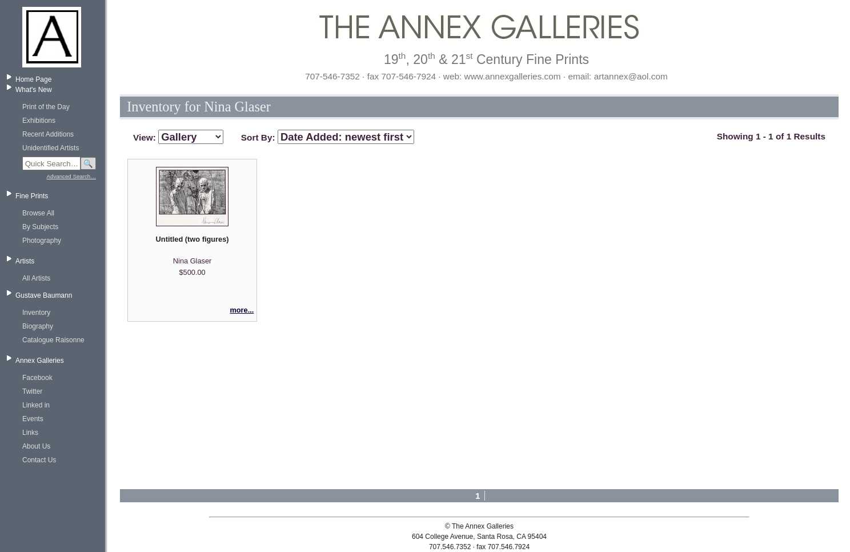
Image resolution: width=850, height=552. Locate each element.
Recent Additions (48, 134)
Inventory (36, 313)
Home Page (33, 79)
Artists (24, 261)
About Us (36, 446)
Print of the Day (46, 107)
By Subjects (40, 227)
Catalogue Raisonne (53, 340)
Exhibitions (38, 121)
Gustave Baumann (43, 295)
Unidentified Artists (50, 148)
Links (30, 433)
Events (32, 419)
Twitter (32, 391)
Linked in (36, 405)
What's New (33, 90)
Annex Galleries (39, 361)
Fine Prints (31, 196)
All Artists (36, 278)
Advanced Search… (71, 176)
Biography (37, 326)
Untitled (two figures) (192, 239)
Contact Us (39, 460)
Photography (41, 241)
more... (242, 310)
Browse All (38, 213)
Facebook (37, 378)
